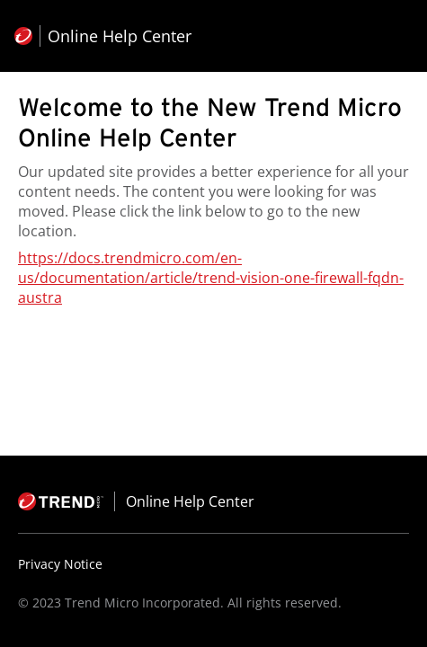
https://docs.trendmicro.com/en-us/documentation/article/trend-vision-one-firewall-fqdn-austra (211, 277)
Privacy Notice (60, 563)
